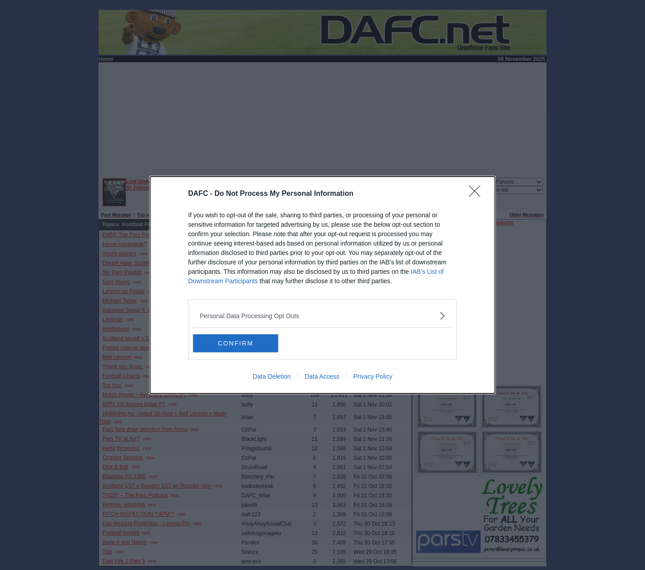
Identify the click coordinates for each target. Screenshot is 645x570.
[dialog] (322, 285)
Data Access (322, 376)
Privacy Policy (372, 376)
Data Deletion (272, 376)
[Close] (477, 194)
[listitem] (322, 315)
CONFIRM (235, 342)
